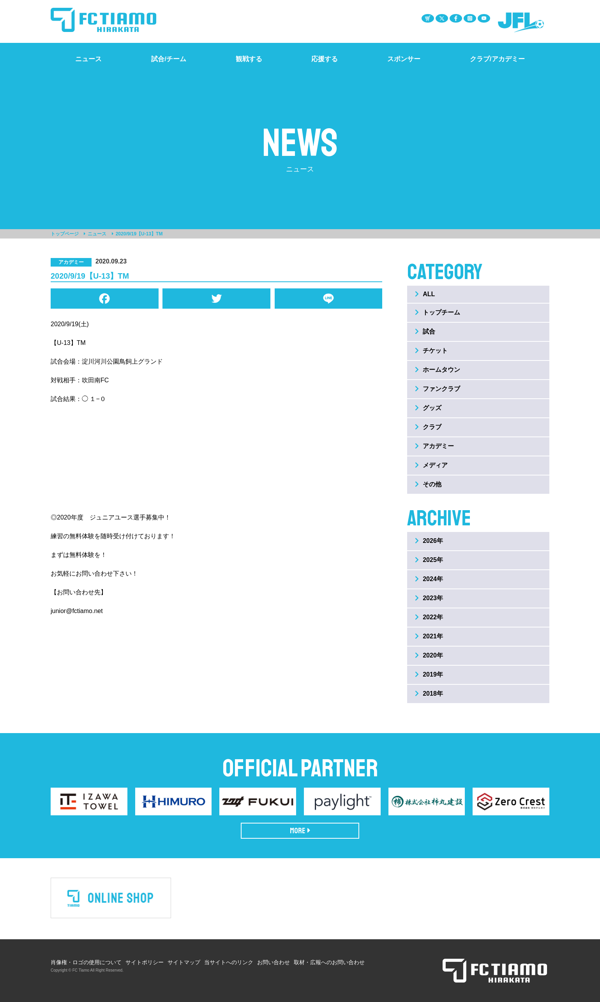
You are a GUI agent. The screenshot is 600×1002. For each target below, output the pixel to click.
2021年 (429, 636)
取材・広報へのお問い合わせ (329, 962)
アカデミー (434, 446)
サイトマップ (184, 962)
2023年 (429, 598)
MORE (300, 831)
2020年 (429, 655)
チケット (431, 350)
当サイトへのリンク (228, 962)
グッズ (428, 408)
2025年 (429, 560)
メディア (431, 465)
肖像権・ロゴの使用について (86, 962)
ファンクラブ (437, 388)
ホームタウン (437, 369)
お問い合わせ (273, 962)
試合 (425, 331)
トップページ (65, 234)
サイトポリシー (144, 962)
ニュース (97, 234)
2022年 (429, 617)
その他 (428, 484)
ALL (425, 294)
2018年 (429, 693)
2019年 (429, 674)
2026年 (429, 540)
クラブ (428, 427)
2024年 (429, 579)
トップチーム (437, 312)
